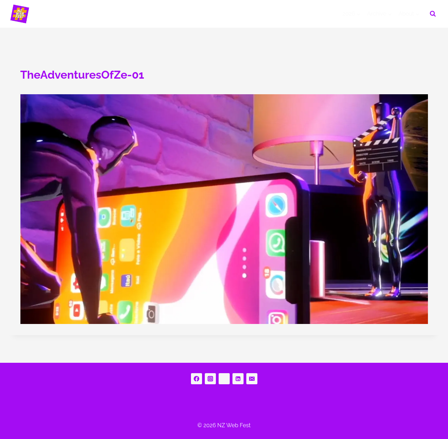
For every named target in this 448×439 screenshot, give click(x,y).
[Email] (251, 378)
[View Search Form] (433, 14)
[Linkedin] (238, 378)
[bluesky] (224, 378)
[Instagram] (210, 378)
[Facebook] (196, 378)
